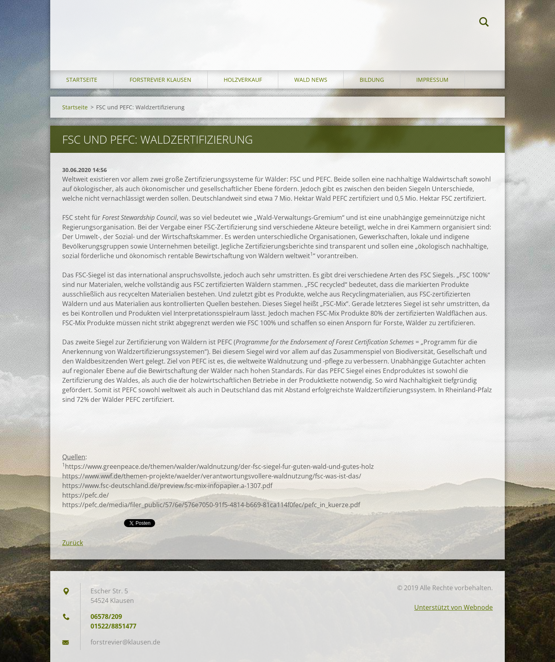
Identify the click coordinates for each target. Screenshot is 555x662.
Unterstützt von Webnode (453, 607)
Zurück (72, 542)
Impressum (432, 79)
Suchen (484, 23)
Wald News (310, 79)
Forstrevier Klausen (160, 79)
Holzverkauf (243, 79)
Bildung (372, 79)
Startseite (81, 79)
